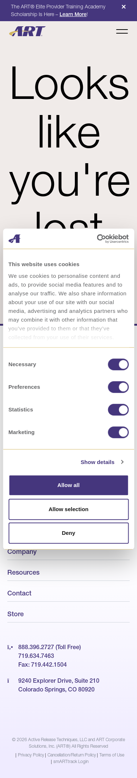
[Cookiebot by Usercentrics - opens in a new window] (97, 239)
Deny (68, 533)
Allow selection (68, 509)
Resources (23, 572)
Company (22, 551)
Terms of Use (111, 755)
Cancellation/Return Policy (71, 755)
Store (15, 614)
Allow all (68, 485)
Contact (19, 593)
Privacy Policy (31, 755)
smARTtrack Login (70, 761)
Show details (98, 462)
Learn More (73, 14)
